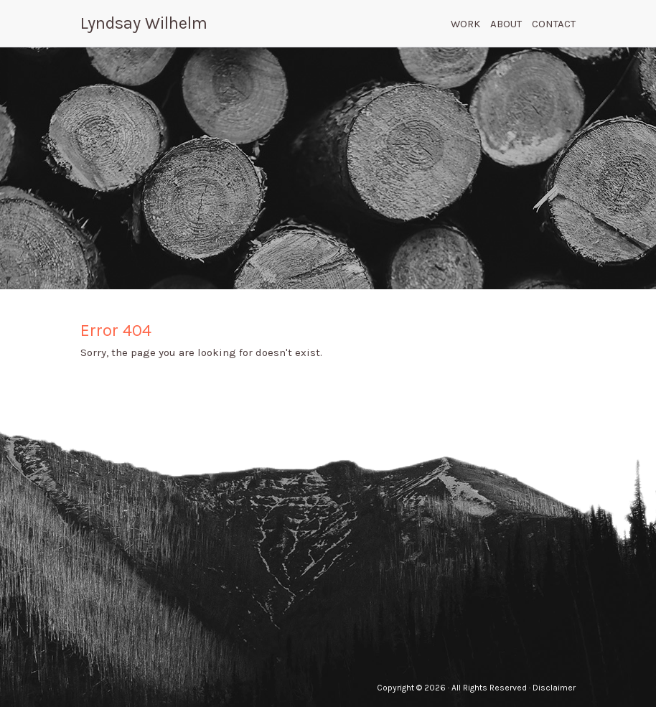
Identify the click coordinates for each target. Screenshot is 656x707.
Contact (554, 23)
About (506, 23)
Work (465, 23)
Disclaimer (554, 688)
